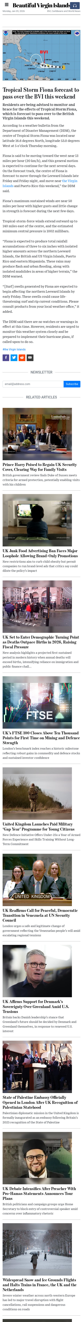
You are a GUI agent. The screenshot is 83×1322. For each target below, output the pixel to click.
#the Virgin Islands (14, 349)
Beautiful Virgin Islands (42, 5)
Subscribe (72, 384)
